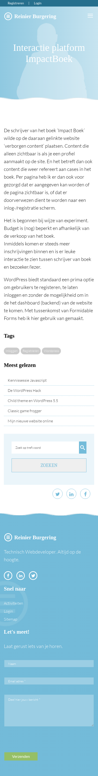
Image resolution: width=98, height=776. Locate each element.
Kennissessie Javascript (27, 380)
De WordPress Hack (24, 390)
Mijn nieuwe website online (30, 420)
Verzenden (21, 756)
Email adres (17, 681)
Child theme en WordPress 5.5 (33, 400)
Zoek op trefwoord (28, 447)
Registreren (16, 3)
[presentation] (41, 742)
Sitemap (10, 619)
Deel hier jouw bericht (24, 699)
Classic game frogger (25, 410)
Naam (12, 664)
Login (37, 3)
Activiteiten (13, 603)
